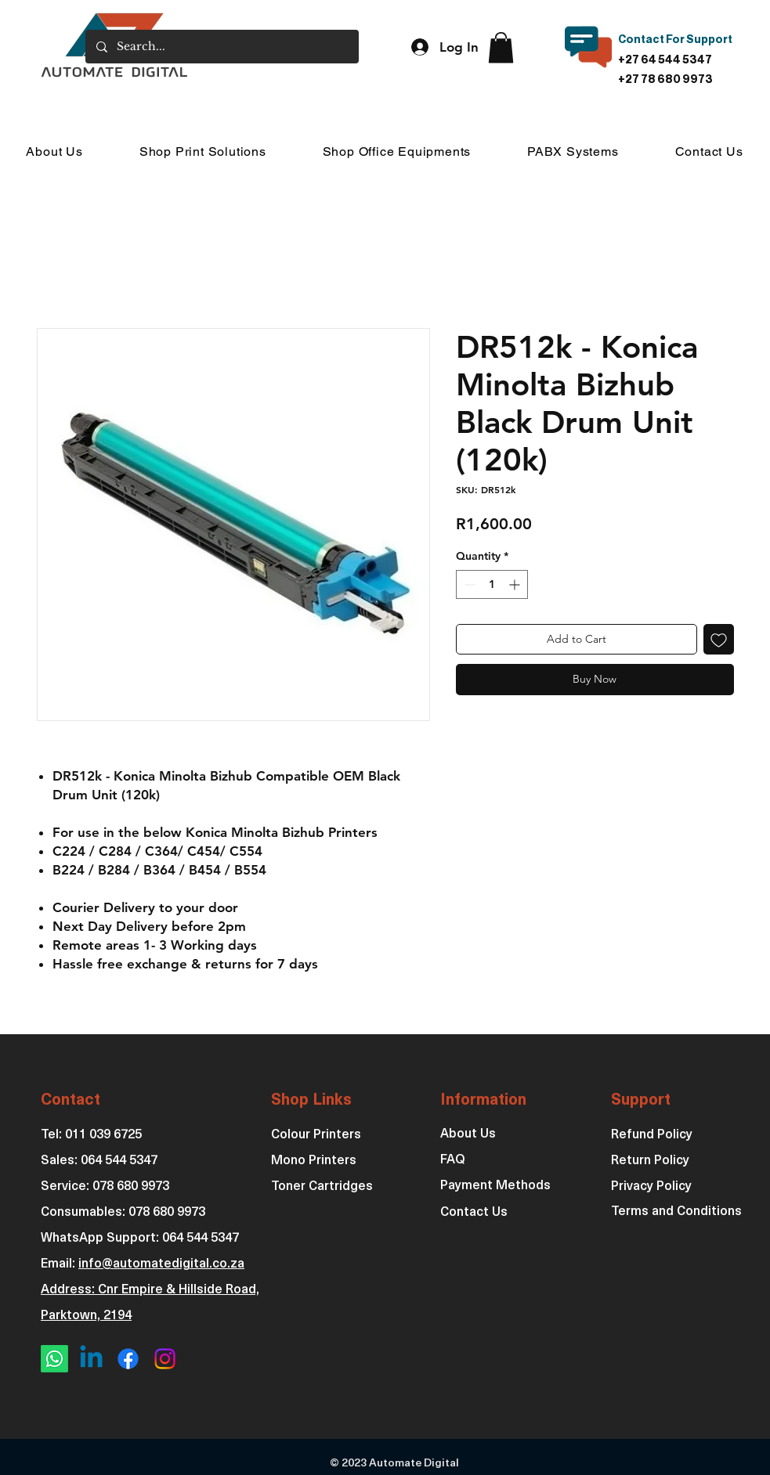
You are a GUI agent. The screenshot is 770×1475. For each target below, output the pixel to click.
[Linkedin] (91, 1358)
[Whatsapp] (54, 1358)
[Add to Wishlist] (718, 639)
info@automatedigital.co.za (161, 1264)
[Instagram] (165, 1358)
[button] (501, 47)
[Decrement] (468, 584)
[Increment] (516, 584)
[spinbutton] (492, 584)
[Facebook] (128, 1358)
